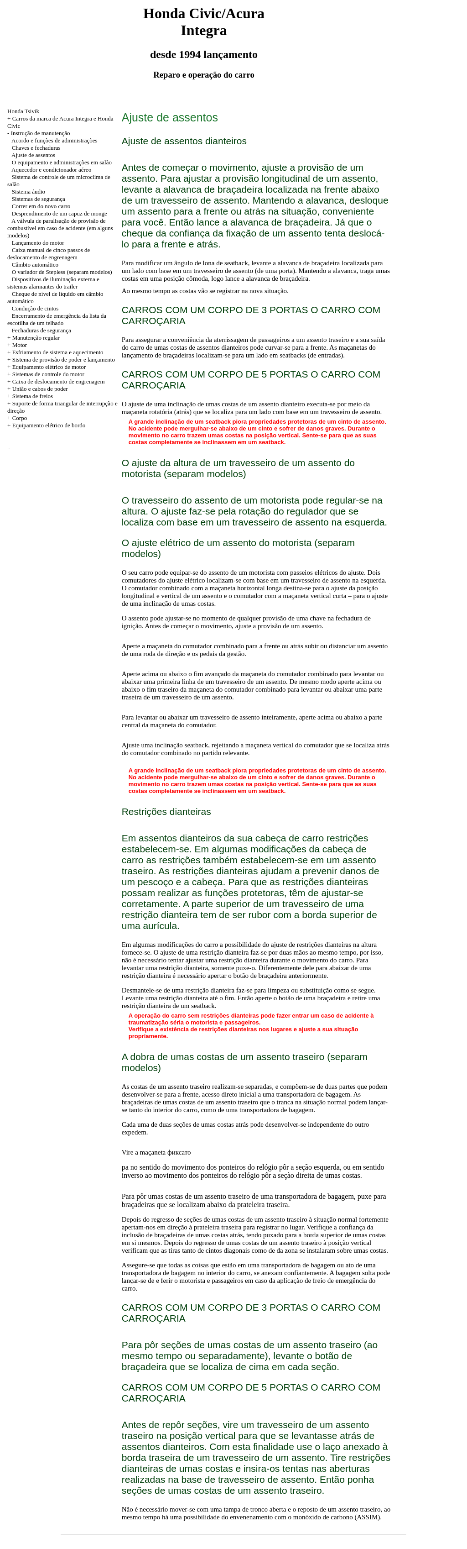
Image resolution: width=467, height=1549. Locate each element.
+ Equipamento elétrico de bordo (46, 425)
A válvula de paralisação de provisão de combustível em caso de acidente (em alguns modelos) (60, 228)
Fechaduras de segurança (41, 330)
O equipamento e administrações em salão (62, 162)
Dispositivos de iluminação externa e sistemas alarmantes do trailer (53, 283)
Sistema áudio (28, 191)
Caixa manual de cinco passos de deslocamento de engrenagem (48, 254)
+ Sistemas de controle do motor (45, 374)
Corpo (19, 418)
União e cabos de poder (40, 388)
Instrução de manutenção (40, 133)
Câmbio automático (35, 264)
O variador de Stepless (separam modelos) (62, 271)
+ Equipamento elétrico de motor (46, 366)
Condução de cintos (35, 308)
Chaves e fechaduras (36, 147)
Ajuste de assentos (33, 155)
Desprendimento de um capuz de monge (59, 213)
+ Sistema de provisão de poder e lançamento (61, 359)
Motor (19, 344)
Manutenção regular (36, 337)
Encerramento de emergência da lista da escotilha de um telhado (56, 319)
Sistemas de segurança (38, 198)
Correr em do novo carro (41, 206)
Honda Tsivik (23, 111)
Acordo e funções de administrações (54, 140)
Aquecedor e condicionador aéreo (51, 169)
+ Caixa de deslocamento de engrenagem (55, 381)
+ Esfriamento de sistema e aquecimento (55, 352)
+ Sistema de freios (30, 396)
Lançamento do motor (38, 242)
